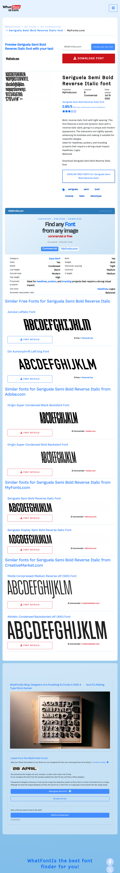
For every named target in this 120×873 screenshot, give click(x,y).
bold (97, 189)
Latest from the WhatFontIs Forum (29, 758)
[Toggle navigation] (113, 8)
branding (66, 281)
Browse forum (60, 799)
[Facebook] (110, 862)
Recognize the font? (60, 791)
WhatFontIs (12, 27)
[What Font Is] (11, 8)
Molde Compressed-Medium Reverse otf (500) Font (42, 576)
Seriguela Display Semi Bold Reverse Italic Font (39, 530)
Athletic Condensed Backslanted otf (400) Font (39, 616)
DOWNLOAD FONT (88, 58)
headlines (42, 281)
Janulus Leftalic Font (21, 312)
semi (86, 189)
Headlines (102, 289)
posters (52, 281)
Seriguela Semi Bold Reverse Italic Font (34, 498)
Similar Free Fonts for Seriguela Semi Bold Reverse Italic (57, 301)
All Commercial (50, 27)
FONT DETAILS (30, 340)
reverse (69, 196)
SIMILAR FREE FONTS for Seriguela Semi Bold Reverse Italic (88, 176)
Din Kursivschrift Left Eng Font (28, 351)
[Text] (76, 47)
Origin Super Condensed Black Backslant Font (38, 405)
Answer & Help (101, 762)
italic (82, 196)
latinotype (95, 196)
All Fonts (30, 27)
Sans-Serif (54, 259)
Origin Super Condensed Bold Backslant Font (38, 444)
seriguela (73, 189)
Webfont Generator (60, 815)
